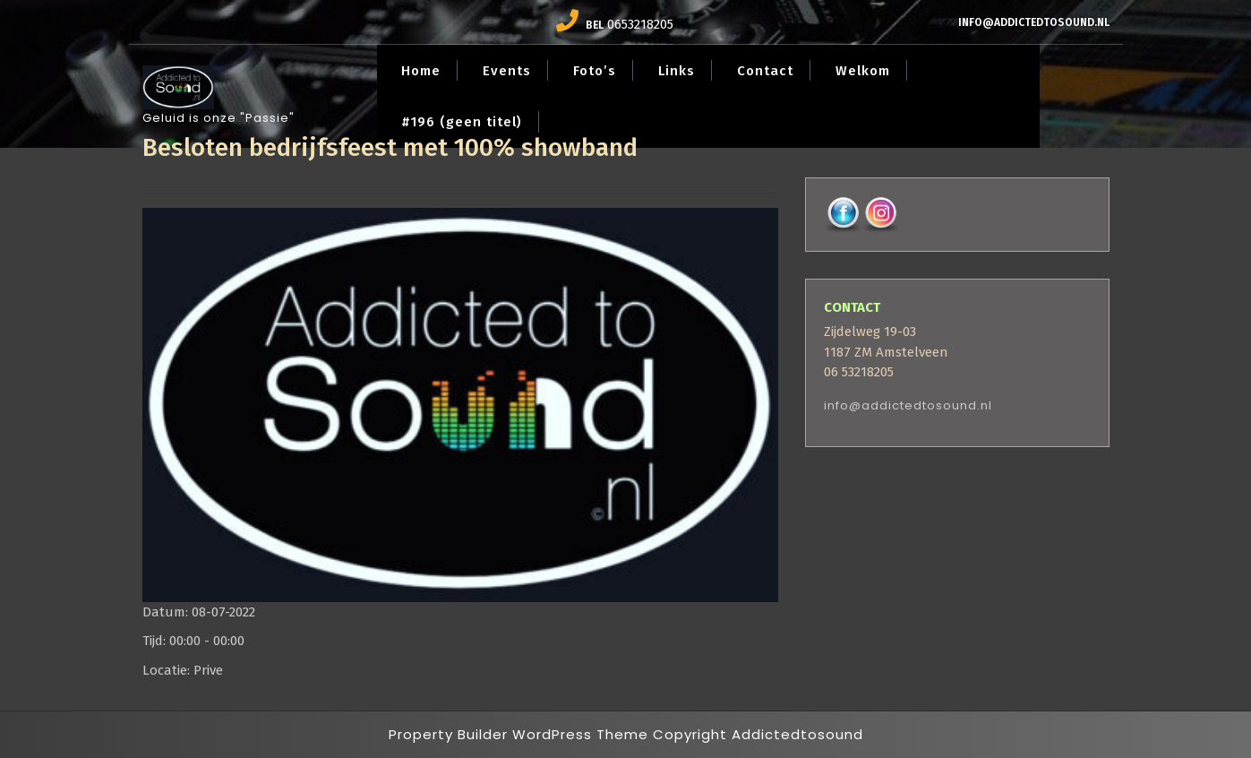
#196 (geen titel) (461, 122)
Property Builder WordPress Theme (518, 734)
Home (421, 71)
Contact (765, 71)
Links (676, 71)
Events (507, 71)
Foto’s (594, 71)
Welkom (862, 71)
